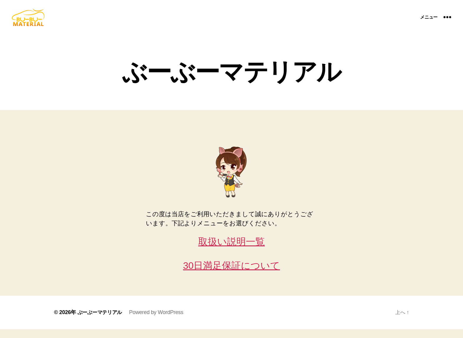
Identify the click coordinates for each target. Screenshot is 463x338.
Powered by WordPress (159, 321)
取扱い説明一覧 (231, 250)
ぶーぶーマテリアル (101, 321)
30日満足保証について (231, 274)
